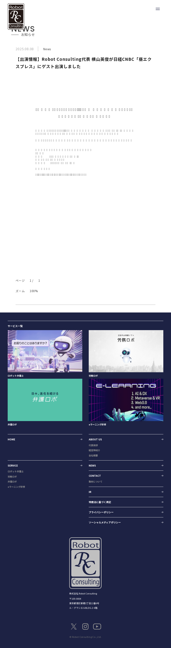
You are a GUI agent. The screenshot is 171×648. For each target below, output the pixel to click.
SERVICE (13, 465)
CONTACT (95, 475)
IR (90, 492)
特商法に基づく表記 (100, 502)
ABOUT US (95, 439)
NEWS (92, 465)
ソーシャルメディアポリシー (105, 522)
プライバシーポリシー (101, 512)
